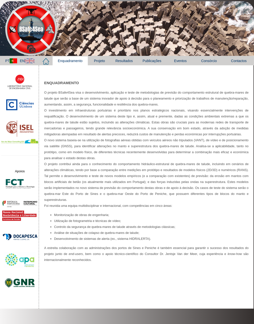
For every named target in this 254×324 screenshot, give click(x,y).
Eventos (180, 61)
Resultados (124, 61)
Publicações (152, 61)
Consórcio (209, 61)
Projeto (99, 61)
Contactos (239, 61)
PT (11, 61)
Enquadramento (70, 61)
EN (27, 61)
